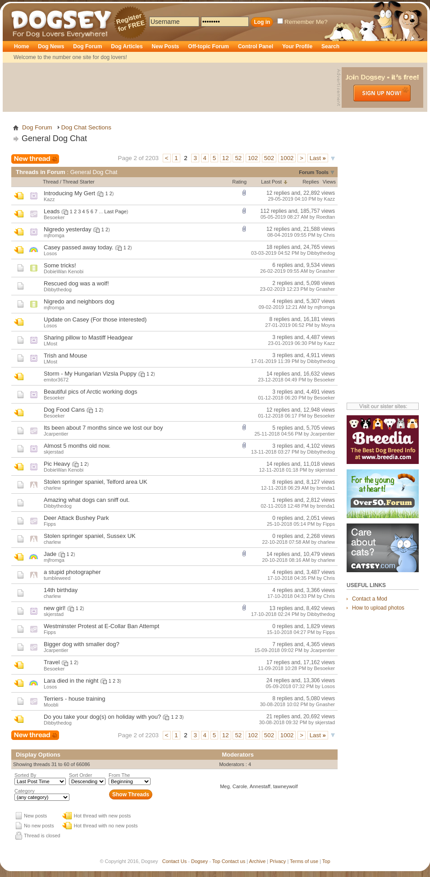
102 (253, 158)
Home (21, 46)
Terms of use (304, 861)
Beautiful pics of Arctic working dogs (90, 391)
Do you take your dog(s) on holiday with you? (102, 716)
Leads (51, 211)
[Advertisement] (171, 87)
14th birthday (61, 590)
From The (119, 775)
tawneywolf (285, 786)
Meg (224, 786)
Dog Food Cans (64, 409)
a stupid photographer (72, 572)
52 (238, 158)
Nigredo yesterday (67, 229)
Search (330, 46)
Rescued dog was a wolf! (76, 283)
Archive (257, 861)
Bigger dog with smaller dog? (81, 644)
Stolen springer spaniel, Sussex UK (90, 536)
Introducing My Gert (69, 193)
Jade (50, 554)
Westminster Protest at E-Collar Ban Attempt (101, 626)
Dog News (51, 46)
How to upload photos (378, 608)
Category (24, 791)
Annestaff (260, 786)
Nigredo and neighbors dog (79, 301)
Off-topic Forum (208, 46)
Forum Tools (314, 172)
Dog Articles (126, 46)
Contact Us (174, 861)
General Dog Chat (54, 138)
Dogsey (21, 7)
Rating (239, 181)
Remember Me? (302, 21)
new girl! (54, 608)
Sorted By (25, 775)
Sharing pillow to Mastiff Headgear (88, 337)
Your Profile (297, 46)
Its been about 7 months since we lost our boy (103, 427)
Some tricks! (60, 265)
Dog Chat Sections (86, 127)
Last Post (271, 181)
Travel (52, 662)
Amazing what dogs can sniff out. (87, 499)
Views (329, 181)
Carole (240, 786)
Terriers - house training (74, 698)
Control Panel (255, 46)
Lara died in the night (71, 680)
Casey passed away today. (78, 247)
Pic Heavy (57, 463)
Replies (310, 181)
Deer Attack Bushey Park (76, 517)
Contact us (234, 861)
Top (216, 861)
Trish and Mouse (65, 355)
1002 (287, 158)
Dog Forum (87, 46)
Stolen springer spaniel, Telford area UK (95, 481)
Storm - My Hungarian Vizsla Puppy (90, 373)
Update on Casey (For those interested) (95, 319)
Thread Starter (79, 181)
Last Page (115, 211)
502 (269, 158)
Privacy (278, 861)
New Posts (165, 46)
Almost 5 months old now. (77, 445)
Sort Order (80, 775)
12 (225, 158)
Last (318, 158)
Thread (51, 181)
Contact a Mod (369, 599)
